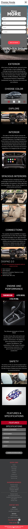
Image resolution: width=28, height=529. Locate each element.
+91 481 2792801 (14, 515)
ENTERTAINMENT (14, 433)
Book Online (14, 466)
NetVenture (18, 527)
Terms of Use (14, 478)
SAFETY (14, 446)
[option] (14, 159)
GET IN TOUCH (14, 42)
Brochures (14, 470)
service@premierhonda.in (14, 517)
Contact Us (14, 474)
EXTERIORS (14, 438)
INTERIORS (14, 442)
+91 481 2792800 (14, 509)
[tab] (3, 102)
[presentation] (12, 37)
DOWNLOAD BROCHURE (14, 452)
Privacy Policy (14, 476)
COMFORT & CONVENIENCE (14, 429)
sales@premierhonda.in (14, 511)
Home (14, 465)
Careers (14, 472)
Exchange (14, 468)
